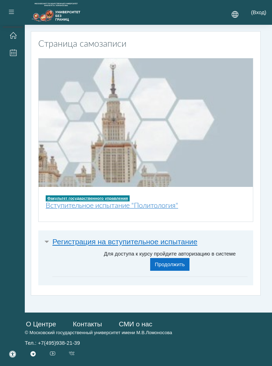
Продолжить (170, 264)
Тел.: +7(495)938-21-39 (52, 343)
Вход (259, 12)
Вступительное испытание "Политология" (112, 205)
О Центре (41, 324)
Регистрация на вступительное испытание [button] (124, 242)
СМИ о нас (135, 324)
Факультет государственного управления (87, 198)
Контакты (87, 324)
